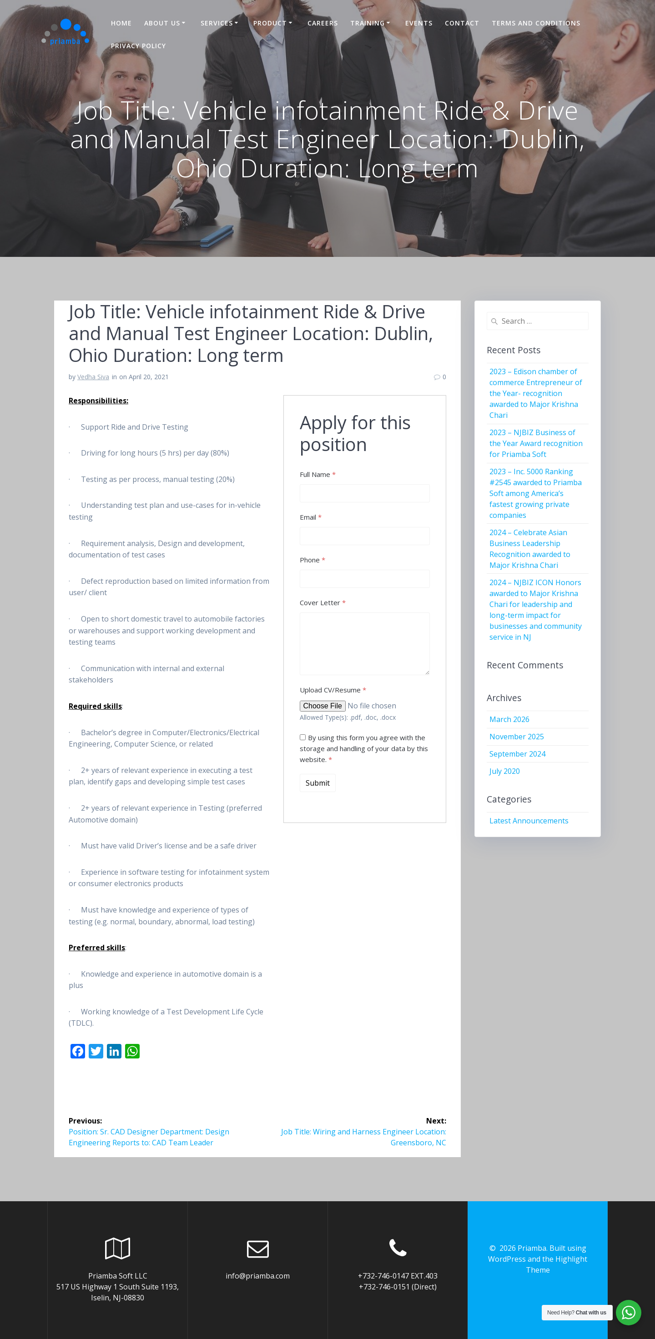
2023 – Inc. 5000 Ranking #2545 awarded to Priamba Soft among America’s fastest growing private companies (535, 493)
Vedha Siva (93, 376)
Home (121, 23)
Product (270, 23)
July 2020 (504, 771)
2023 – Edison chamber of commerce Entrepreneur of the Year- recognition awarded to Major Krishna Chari (535, 393)
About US (162, 23)
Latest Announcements (529, 821)
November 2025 (516, 737)
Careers (322, 23)
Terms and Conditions (536, 23)
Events (419, 23)
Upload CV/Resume (333, 689)
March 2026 (509, 719)
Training (367, 23)
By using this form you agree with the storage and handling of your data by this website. (364, 748)
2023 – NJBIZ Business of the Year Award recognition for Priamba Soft (536, 443)
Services (217, 23)
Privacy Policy (138, 45)
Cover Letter (323, 602)
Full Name (318, 474)
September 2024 (517, 754)
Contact (462, 23)
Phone (312, 559)
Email (311, 517)
